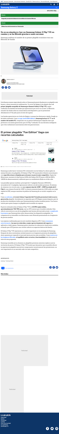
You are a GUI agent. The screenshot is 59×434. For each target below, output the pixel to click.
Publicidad (3, 417)
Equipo (2, 419)
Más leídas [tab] (4, 274)
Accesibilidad (4, 424)
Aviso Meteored (53, 1)
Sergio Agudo (10, 79)
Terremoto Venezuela (8, 1)
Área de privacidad (6, 423)
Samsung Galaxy (9, 261)
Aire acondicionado (45, 1)
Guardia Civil (29, 1)
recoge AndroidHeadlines (26, 118)
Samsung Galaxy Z (9, 7)
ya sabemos (9, 197)
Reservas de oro (36, 1)
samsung (3, 261)
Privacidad (3, 420)
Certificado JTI (4, 426)
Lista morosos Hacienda (19, 1)
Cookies (3, 421)
